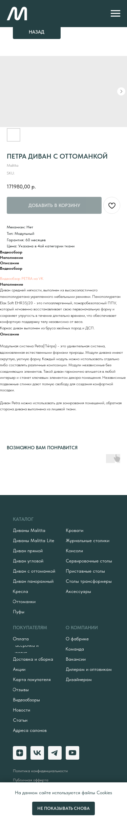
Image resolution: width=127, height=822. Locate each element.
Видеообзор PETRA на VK (21, 278)
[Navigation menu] (115, 13)
